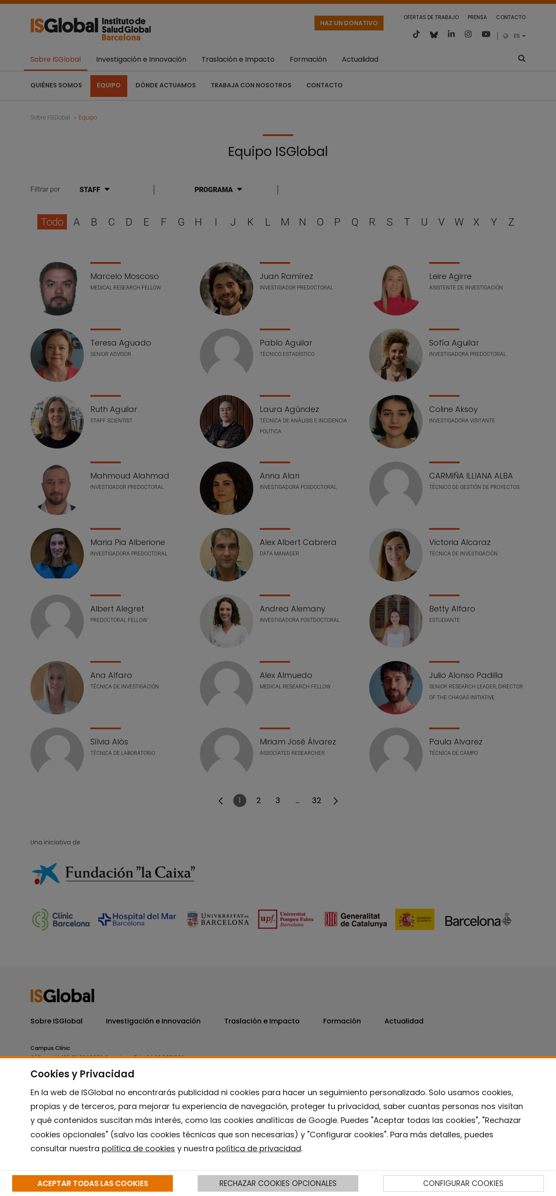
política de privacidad (258, 1148)
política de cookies (138, 1148)
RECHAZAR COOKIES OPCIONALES (278, 1183)
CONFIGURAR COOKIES (463, 1183)
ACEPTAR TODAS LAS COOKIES (92, 1183)
